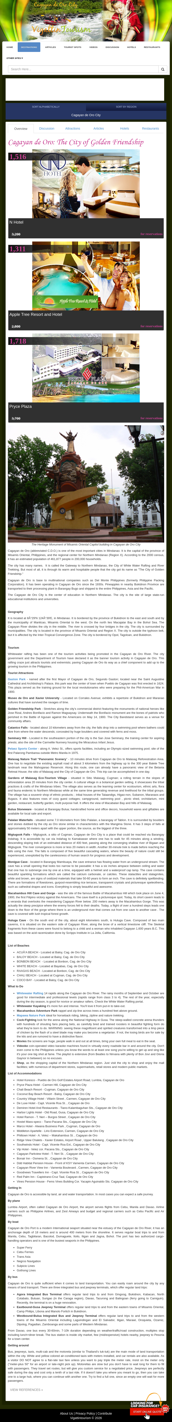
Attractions (72, 128)
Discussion (46, 128)
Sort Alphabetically (46, 106)
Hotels (124, 128)
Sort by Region (126, 106)
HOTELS (131, 47)
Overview (20, 128)
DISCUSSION (112, 47)
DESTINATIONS (29, 47)
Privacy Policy (85, 1413)
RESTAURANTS (152, 47)
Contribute (104, 1413)
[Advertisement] (85, 89)
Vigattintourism (80, 1418)
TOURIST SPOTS (72, 47)
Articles (99, 128)
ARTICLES (50, 47)
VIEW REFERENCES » (26, 1390)
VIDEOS (93, 47)
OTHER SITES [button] (14, 58)
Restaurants (150, 128)
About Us (66, 1413)
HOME (9, 47)
